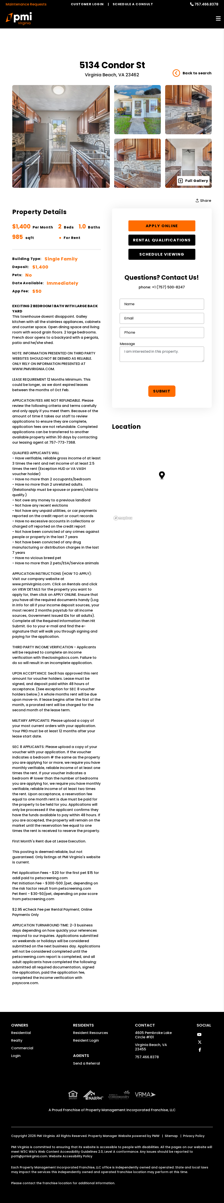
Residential (21, 1032)
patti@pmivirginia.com (29, 1156)
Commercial (22, 1048)
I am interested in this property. (162, 354)
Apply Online (162, 225)
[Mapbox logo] (123, 518)
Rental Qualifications (162, 240)
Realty (16, 1040)
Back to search (192, 73)
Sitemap (171, 1136)
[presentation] (162, 373)
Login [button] (16, 1055)
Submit (162, 391)
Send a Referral (86, 1063)
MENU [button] (218, 18)
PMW (155, 1136)
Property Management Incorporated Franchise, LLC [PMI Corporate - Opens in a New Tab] (131, 1109)
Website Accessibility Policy (70, 1156)
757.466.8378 (206, 4)
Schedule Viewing (161, 254)
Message (127, 343)
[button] (199, 1034)
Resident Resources (90, 1032)
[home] (19, 18)
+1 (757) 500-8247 (168, 287)
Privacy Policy (194, 1136)
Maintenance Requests (26, 4)
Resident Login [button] (86, 1040)
